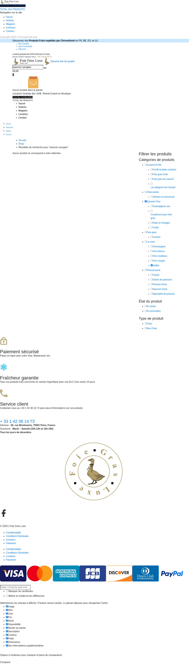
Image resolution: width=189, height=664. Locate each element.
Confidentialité (13, 532)
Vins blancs (159, 251)
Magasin (10, 24)
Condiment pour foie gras (161, 216)
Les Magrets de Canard (163, 187)
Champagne (159, 246)
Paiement (22, 49)
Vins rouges (159, 260)
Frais (149, 323)
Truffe (156, 227)
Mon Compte (23, 44)
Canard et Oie (154, 165)
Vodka (156, 265)
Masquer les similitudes (19, 591)
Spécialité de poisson (164, 294)
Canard (156, 237)
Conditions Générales (17, 536)
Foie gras (152, 232)
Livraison (10, 27)
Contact (10, 31)
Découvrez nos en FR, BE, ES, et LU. (55, 40)
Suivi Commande (25, 46)
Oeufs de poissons (162, 279)
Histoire (10, 20)
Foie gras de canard (163, 179)
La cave (151, 242)
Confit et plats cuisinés (164, 169)
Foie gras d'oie (160, 174)
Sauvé (9, 17)
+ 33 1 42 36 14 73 (17, 421)
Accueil (22, 140)
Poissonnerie (153, 270)
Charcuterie (153, 192)
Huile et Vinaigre (161, 223)
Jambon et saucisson (164, 197)
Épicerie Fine (153, 201)
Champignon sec (161, 206)
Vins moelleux (160, 256)
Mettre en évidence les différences (25, 596)
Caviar (156, 275)
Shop (21, 143)
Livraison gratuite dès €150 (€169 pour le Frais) (31, 54)
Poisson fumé (160, 284)
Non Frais (152, 328)
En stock (151, 306)
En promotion (154, 311)
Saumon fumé (160, 289)
